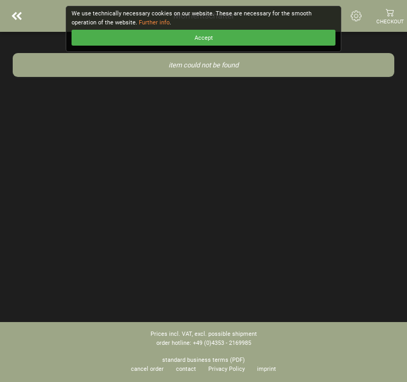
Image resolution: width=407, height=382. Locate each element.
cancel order (147, 369)
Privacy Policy (226, 369)
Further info (154, 22)
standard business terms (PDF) (203, 360)
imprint (266, 369)
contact (186, 369)
